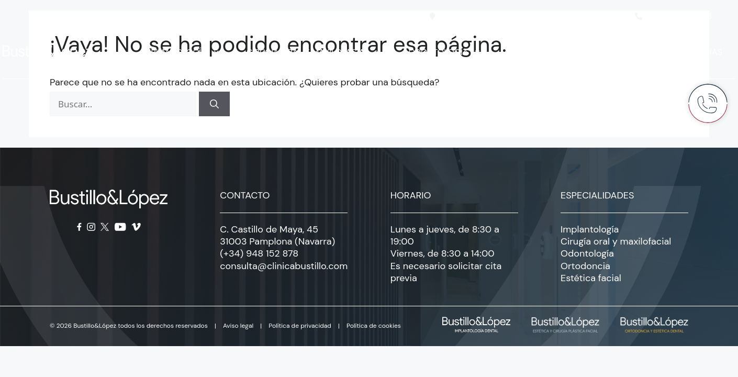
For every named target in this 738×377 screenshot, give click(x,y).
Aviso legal (238, 325)
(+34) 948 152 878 (259, 253)
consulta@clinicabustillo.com (284, 266)
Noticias (703, 52)
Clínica (641, 52)
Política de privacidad (300, 325)
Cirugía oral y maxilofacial (320, 52)
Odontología (451, 52)
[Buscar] (214, 104)
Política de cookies (373, 325)
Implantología (186, 52)
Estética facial (553, 52)
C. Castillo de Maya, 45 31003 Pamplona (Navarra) (277, 235)
